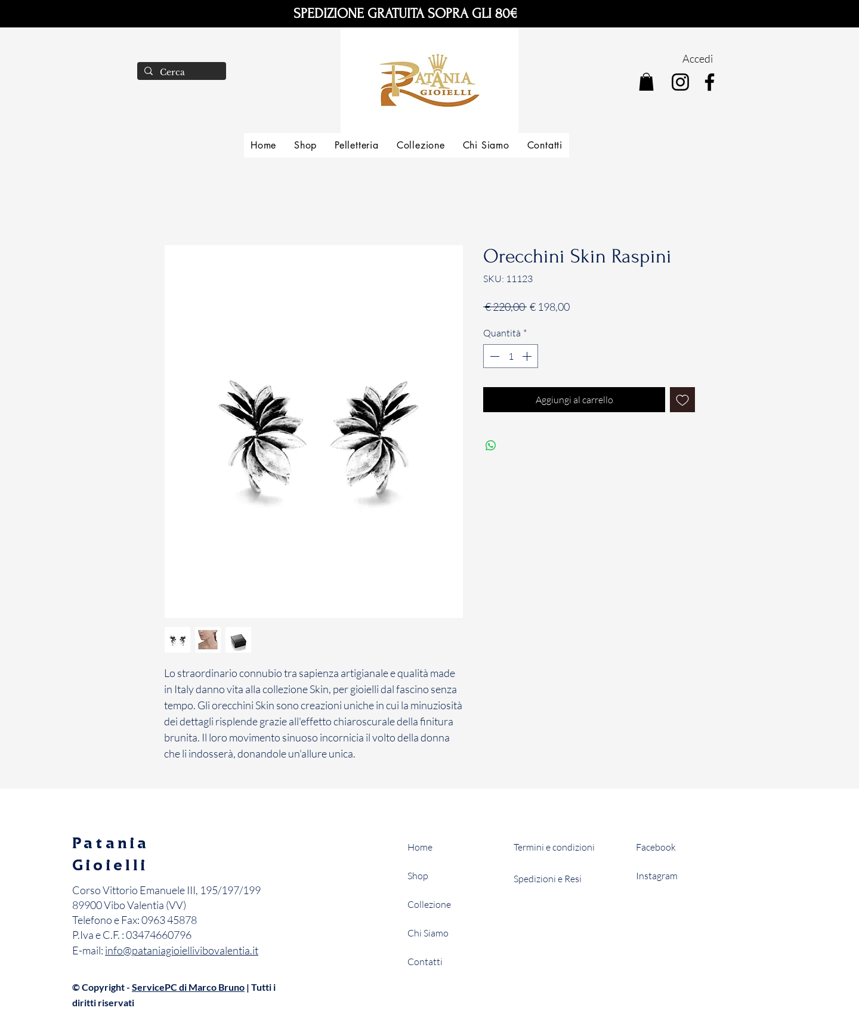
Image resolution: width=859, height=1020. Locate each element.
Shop (417, 876)
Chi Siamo (428, 933)
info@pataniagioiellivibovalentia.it (181, 950)
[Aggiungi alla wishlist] (682, 399)
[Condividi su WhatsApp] (491, 445)
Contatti (425, 962)
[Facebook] (709, 82)
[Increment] (528, 356)
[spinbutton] (511, 356)
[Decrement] (493, 356)
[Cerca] (180, 73)
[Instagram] (680, 82)
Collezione (429, 904)
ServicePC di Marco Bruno (188, 987)
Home (419, 847)
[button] (646, 82)
